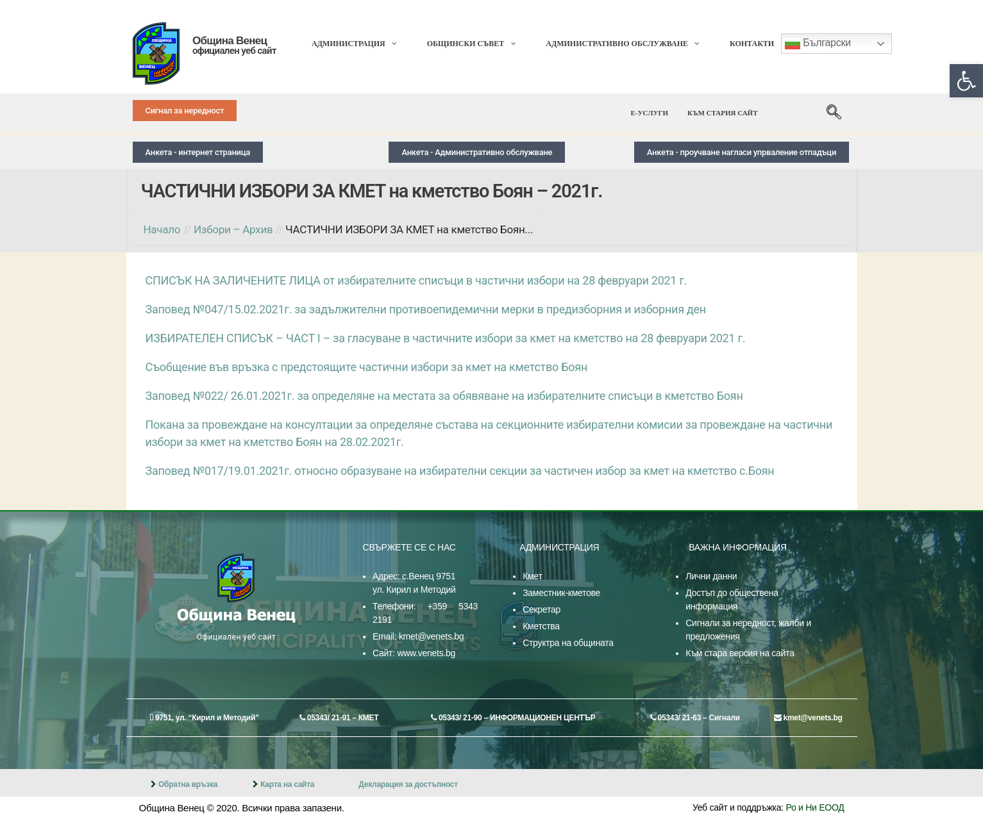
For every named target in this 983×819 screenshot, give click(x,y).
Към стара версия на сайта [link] (739, 653)
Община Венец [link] (229, 40)
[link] (966, 80)
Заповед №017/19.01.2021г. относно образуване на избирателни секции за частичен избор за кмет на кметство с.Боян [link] (460, 470)
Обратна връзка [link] (187, 784)
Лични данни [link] (711, 576)
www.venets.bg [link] (426, 653)
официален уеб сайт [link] (234, 50)
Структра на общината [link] (568, 643)
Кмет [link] (532, 576)
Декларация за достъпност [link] (408, 784)
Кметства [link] (541, 626)
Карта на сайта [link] (287, 784)
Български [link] (818, 43)
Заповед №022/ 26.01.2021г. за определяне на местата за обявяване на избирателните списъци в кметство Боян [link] (444, 395)
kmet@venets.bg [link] (431, 636)
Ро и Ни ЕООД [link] (815, 807)
